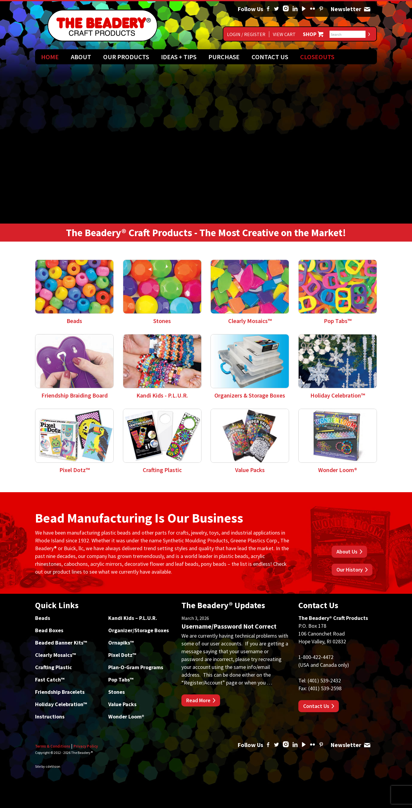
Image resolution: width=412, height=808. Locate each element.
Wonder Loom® (126, 716)
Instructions (49, 716)
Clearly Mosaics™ (55, 654)
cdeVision (53, 766)
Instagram (286, 9)
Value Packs (122, 704)
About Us (346, 551)
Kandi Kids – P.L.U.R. (132, 617)
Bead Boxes (49, 630)
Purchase (224, 57)
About (81, 57)
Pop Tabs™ (120, 679)
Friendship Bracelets (60, 691)
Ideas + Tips (178, 57)
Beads (42, 617)
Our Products (126, 57)
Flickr (312, 9)
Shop (309, 34)
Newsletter (367, 9)
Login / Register (246, 34)
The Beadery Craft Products (102, 25)
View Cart (284, 34)
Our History (349, 569)
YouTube (303, 9)
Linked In (295, 9)
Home (50, 57)
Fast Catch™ (49, 679)
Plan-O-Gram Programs (135, 667)
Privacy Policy (85, 746)
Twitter (276, 9)
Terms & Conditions (52, 746)
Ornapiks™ (121, 642)
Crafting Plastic (53, 667)
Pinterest (321, 9)
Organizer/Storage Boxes (138, 630)
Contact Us (270, 57)
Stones (116, 691)
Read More (198, 700)
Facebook (268, 9)
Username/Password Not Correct (228, 626)
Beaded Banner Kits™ (61, 642)
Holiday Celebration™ (61, 704)
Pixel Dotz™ (122, 654)
